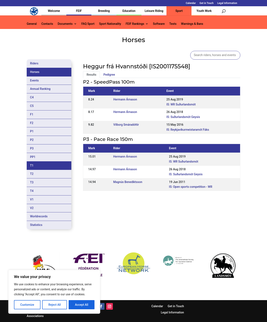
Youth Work (204, 11)
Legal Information (227, 3)
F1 (31, 114)
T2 (32, 173)
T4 (32, 191)
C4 (32, 97)
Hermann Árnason (125, 99)
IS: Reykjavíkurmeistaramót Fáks (187, 129)
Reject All (54, 304)
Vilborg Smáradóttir (126, 124)
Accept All (81, 304)
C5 (32, 106)
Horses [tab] (34, 72)
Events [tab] (34, 80)
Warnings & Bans (192, 23)
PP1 (32, 157)
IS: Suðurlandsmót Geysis (183, 117)
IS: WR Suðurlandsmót (181, 104)
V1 (32, 199)
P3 (32, 148)
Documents (65, 23)
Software (159, 23)
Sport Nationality (110, 23)
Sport (179, 11)
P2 (32, 140)
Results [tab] (91, 74)
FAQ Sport (87, 23)
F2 (31, 123)
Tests (172, 23)
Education (128, 11)
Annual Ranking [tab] (40, 88)
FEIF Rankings (135, 23)
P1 (32, 131)
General (32, 23)
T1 (32, 165)
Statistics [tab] (36, 225)
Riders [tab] (34, 63)
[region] (54, 292)
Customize (27, 304)
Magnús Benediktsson (127, 182)
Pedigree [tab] (109, 74)
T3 (32, 182)
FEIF (79, 11)
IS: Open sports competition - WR (190, 186)
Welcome (54, 11)
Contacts (47, 23)
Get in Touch (207, 3)
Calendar (191, 3)
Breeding (104, 11)
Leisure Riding (154, 11)
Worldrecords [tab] (39, 216)
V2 (32, 208)
